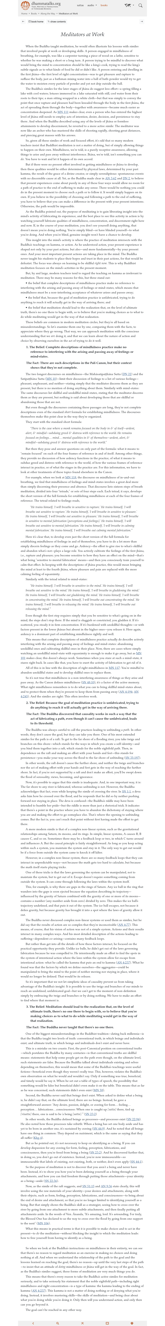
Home (24, 14)
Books (34, 14)
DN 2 (126, 178)
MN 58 (98, 1090)
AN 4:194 (126, 692)
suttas (80, 5)
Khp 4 (38, 1138)
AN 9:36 (106, 1186)
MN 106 (43, 1223)
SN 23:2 (90, 1114)
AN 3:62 (110, 178)
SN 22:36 (51, 1181)
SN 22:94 (133, 1119)
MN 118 (70, 477)
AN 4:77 (124, 925)
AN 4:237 (123, 962)
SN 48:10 (88, 682)
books (104, 5)
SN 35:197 (132, 758)
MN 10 (51, 379)
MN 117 (114, 668)
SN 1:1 (126, 791)
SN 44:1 (136, 1161)
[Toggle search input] (140, 5)
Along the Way (48, 14)
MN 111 (63, 112)
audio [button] (91, 5)
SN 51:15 (88, 1186)
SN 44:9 (98, 1128)
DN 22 (127, 374)
